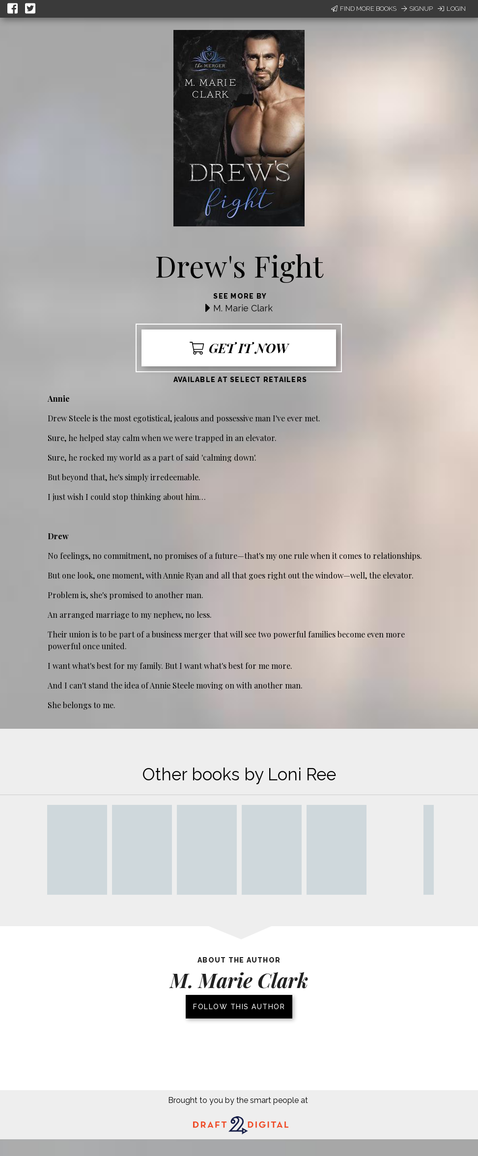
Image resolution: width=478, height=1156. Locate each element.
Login (452, 8)
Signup (417, 8)
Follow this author (239, 1007)
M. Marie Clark (243, 308)
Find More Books (363, 8)
